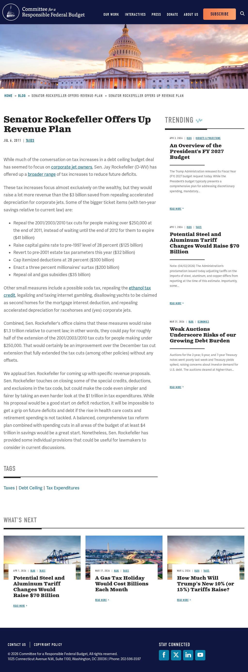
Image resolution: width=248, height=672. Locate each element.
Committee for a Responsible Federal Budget (43, 12)
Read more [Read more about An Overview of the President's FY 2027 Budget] (175, 208)
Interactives (135, 14)
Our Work (111, 14)
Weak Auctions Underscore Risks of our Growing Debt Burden (203, 335)
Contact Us (17, 644)
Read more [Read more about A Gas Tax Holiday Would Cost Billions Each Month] (101, 600)
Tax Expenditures (62, 488)
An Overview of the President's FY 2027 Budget (197, 152)
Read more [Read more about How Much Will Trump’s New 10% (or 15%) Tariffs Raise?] (183, 600)
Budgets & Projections (208, 138)
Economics (203, 321)
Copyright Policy (48, 644)
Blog (22, 96)
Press (156, 14)
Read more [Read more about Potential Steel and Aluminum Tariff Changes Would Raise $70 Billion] (175, 303)
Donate (172, 14)
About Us (191, 14)
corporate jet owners (71, 167)
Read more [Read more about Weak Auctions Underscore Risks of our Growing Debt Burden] (175, 387)
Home (8, 96)
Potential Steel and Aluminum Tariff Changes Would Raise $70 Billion (204, 243)
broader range (42, 174)
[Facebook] (164, 655)
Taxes (30, 140)
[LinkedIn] (188, 655)
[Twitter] (176, 655)
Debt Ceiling (30, 488)
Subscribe (219, 14)
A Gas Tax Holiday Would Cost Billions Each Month (121, 584)
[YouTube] (200, 655)
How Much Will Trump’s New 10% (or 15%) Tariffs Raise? (205, 584)
